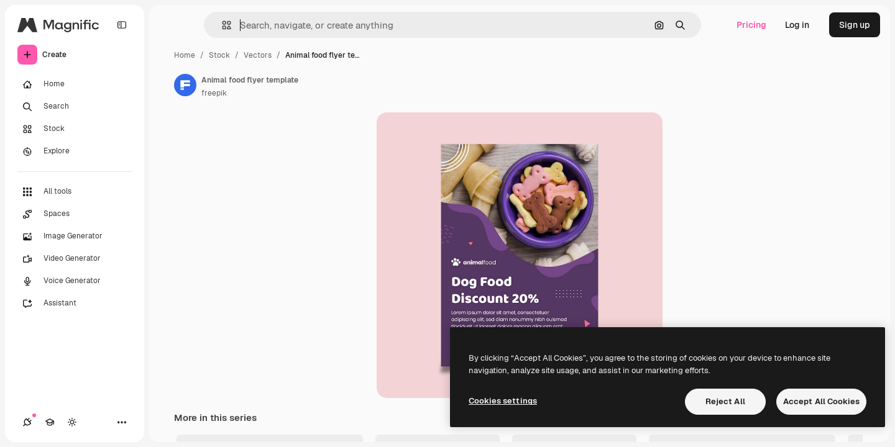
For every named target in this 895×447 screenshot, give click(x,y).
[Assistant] (74, 304)
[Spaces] (74, 214)
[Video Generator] (74, 259)
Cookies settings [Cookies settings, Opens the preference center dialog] (503, 400)
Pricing (751, 24)
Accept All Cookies (821, 401)
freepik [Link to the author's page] (214, 93)
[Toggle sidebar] (122, 25)
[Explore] (74, 151)
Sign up (854, 24)
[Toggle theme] (72, 422)
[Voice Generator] (74, 281)
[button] (221, 25)
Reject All (725, 401)
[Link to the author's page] (185, 85)
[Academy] (50, 422)
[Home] (74, 84)
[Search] (74, 107)
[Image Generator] (74, 236)
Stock (219, 55)
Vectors (258, 55)
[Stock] (74, 129)
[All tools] (74, 192)
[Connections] (27, 422)
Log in (797, 24)
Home (184, 55)
